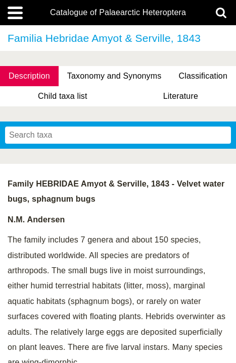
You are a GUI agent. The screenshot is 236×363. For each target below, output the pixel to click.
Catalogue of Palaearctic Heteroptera (118, 13)
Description (29, 76)
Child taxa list (62, 96)
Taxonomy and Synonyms (114, 76)
